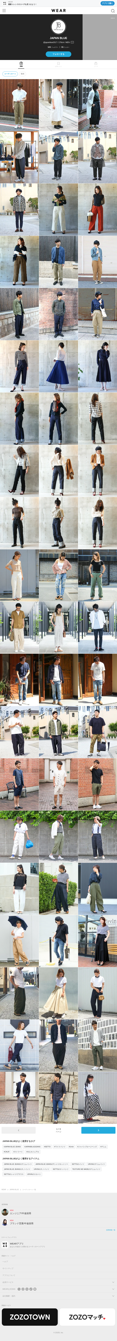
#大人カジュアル (32, 1152)
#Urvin (71, 1147)
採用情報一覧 (110, 1230)
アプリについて (8, 1275)
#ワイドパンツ (59, 1147)
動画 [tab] (22, 74)
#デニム (103, 1147)
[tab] (21, 64)
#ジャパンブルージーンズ (87, 1147)
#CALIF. (7, 1152)
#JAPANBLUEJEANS (32, 1147)
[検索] (113, 11)
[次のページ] (98, 1130)
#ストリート (18, 1152)
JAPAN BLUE (14, 1189)
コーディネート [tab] (10, 74)
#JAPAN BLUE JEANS (12, 1147)
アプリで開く (107, 3)
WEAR (4, 1189)
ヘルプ (5, 1262)
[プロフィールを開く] (58, 42)
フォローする (58, 54)
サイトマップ (7, 1268)
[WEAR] (58, 10)
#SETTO (47, 1147)
